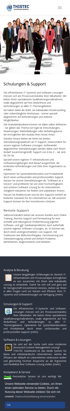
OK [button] (8, 404)
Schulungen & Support (25, 84)
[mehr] (59, 294)
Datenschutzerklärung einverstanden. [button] (35, 396)
